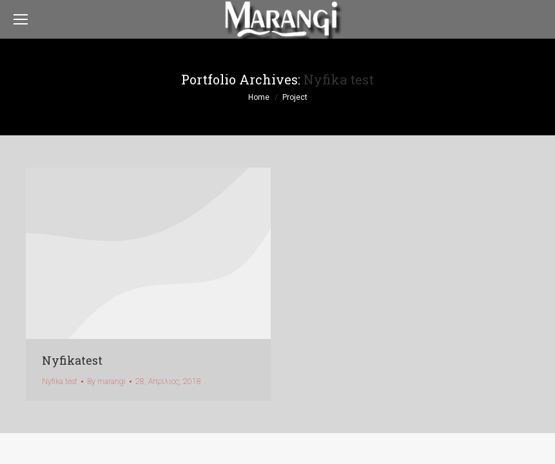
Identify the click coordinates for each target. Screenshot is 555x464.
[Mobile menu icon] (20, 19)
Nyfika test (59, 381)
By (106, 381)
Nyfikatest (72, 360)
